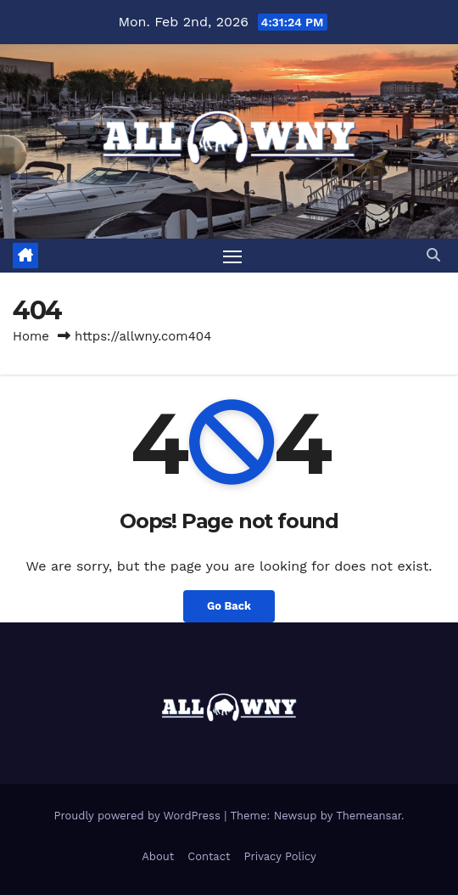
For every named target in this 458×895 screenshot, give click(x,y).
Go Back (229, 605)
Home (31, 336)
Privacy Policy (279, 856)
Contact (208, 856)
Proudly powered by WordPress (138, 815)
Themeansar (368, 815)
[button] (433, 255)
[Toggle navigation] (232, 255)
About (158, 856)
